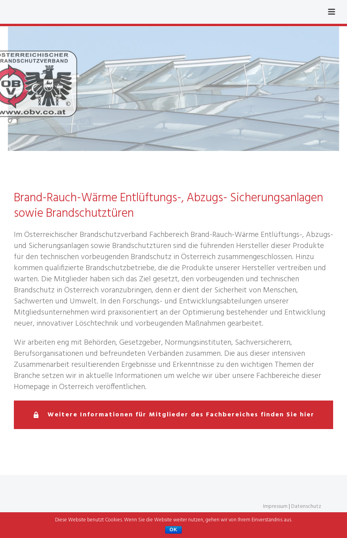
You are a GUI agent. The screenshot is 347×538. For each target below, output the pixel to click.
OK (173, 529)
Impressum (275, 506)
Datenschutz (306, 506)
